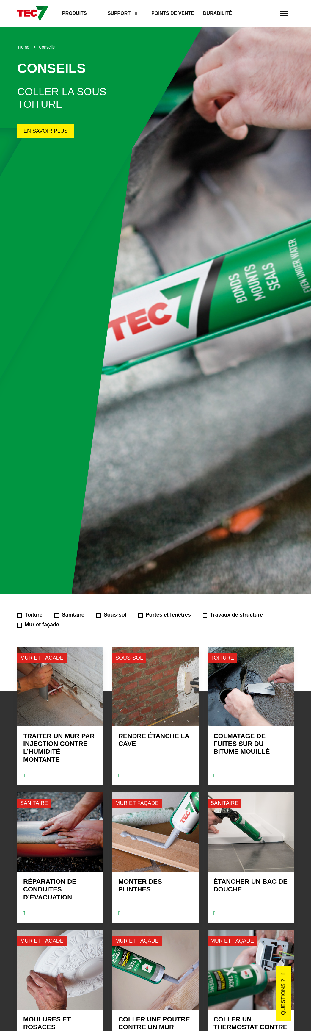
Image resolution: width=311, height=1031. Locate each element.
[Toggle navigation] (284, 13)
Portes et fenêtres (168, 615)
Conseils (47, 47)
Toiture (34, 615)
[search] (268, 13)
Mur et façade (42, 625)
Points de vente (172, 13)
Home (24, 47)
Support (119, 13)
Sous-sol (115, 615)
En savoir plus (45, 131)
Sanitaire (73, 615)
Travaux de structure (236, 615)
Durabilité (217, 13)
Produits (74, 13)
